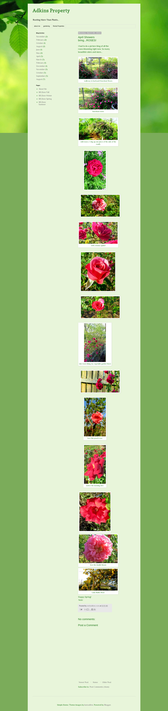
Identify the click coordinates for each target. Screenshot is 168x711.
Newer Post (83, 682)
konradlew (88, 705)
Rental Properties (58, 26)
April (38, 56)
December (40, 66)
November (40, 37)
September (40, 76)
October (39, 43)
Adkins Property (51, 10)
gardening (46, 26)
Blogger (107, 705)
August (39, 46)
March (39, 60)
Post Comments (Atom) (99, 687)
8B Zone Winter (45, 96)
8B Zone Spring (45, 99)
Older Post (106, 682)
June (38, 50)
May (38, 53)
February (40, 40)
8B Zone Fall (44, 92)
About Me (43, 89)
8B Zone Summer (42, 103)
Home (95, 682)
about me (37, 26)
